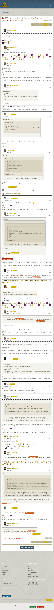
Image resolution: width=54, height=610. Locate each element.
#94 (50, 386)
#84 (50, 87)
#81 (50, 32)
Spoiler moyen (17, 275)
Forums (4, 20)
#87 (50, 200)
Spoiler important (7, 259)
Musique (30, 570)
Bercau (8, 384)
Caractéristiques (6, 570)
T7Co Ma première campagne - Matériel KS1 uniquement (18, 190)
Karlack (9, 30)
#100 (50, 525)
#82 (50, 49)
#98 (50, 470)
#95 (50, 398)
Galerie (3, 574)
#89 (50, 272)
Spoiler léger (12, 187)
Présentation (5, 566)
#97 (50, 454)
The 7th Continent (11, 20)
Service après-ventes (7, 591)
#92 (50, 340)
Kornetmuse (9, 85)
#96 (50, 438)
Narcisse (9, 47)
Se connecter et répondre (27, 547)
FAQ (29, 566)
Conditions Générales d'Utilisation (10, 585)
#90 (50, 288)
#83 (50, 65)
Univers (3, 568)
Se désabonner (5, 601)
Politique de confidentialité (8, 587)
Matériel (4, 572)
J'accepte (33, 607)
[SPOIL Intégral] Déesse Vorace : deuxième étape (23, 18)
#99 (50, 509)
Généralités (20, 20)
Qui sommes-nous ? (7, 583)
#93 (50, 360)
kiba (8, 150)
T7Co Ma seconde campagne (11, 193)
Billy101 (9, 63)
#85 (50, 116)
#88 (50, 215)
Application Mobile (33, 576)
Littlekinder (10, 359)
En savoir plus (24, 607)
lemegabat (9, 270)
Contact (4, 589)
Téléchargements (32, 572)
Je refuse (40, 607)
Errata (29, 574)
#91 (50, 313)
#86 (50, 152)
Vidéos (30, 568)
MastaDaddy (9, 436)
